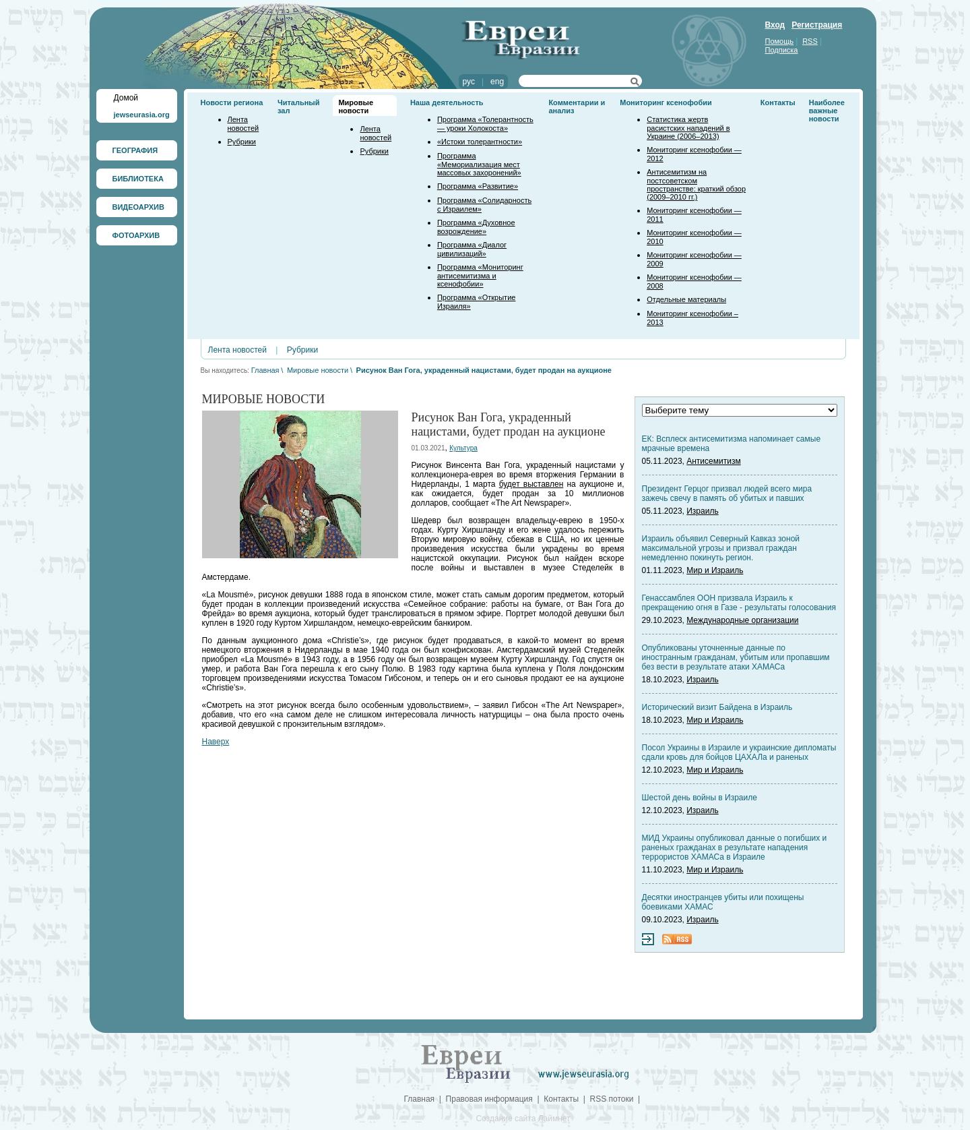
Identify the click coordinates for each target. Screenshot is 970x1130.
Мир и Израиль (714, 570)
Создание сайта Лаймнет (523, 1118)
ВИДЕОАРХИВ (138, 207)
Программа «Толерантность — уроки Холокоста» (485, 123)
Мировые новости (355, 106)
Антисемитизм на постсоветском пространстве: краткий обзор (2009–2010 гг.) (696, 184)
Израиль (702, 511)
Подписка (781, 50)
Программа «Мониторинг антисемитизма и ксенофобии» (480, 275)
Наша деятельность (447, 102)
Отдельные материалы (686, 299)
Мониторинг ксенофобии (666, 102)
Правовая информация (489, 1099)
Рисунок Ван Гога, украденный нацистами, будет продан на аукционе (484, 370)
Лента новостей (243, 123)
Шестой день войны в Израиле (699, 797)
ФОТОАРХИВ (136, 235)
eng (497, 81)
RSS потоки (612, 1099)
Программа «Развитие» (477, 186)
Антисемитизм (713, 461)
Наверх (216, 741)
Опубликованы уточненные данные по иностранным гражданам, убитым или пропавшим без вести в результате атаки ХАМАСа (736, 657)
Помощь (779, 41)
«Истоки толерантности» (479, 142)
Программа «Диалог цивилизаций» (472, 249)
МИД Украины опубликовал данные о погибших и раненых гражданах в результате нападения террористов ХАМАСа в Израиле (734, 847)
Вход (775, 25)
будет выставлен (531, 484)
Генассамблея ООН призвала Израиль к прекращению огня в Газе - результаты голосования (739, 602)
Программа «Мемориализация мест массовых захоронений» (479, 164)
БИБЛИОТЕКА (138, 179)
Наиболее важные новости (827, 110)
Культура (463, 448)
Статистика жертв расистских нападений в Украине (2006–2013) (688, 127)
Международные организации (742, 620)
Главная (265, 370)
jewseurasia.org (142, 115)
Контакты (778, 102)
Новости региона (232, 102)
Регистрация (816, 25)
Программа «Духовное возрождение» (476, 226)
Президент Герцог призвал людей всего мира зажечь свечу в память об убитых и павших (727, 493)
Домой (126, 97)
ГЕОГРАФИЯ (135, 150)
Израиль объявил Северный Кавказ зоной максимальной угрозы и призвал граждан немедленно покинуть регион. (721, 548)
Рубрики (242, 142)
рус (469, 81)
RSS (810, 41)
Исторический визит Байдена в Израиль (717, 707)
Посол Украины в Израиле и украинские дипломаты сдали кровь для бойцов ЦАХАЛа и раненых (739, 752)
